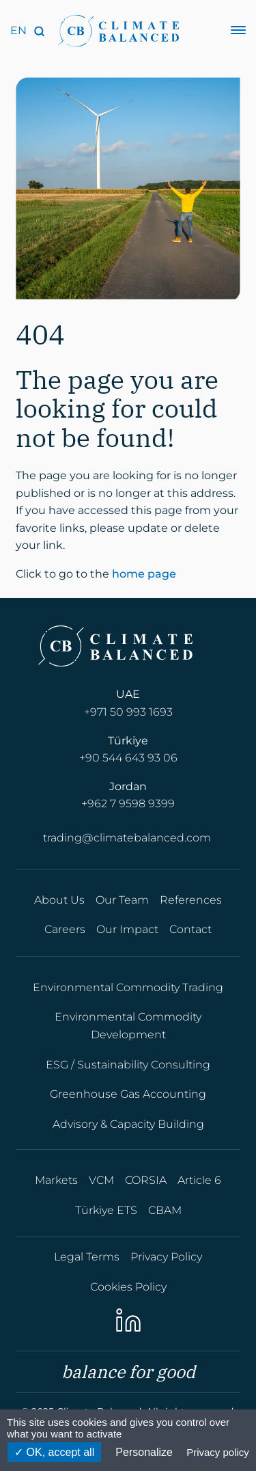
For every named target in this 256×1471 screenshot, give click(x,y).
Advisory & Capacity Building (128, 1124)
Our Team (122, 899)
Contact (190, 929)
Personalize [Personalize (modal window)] (144, 1452)
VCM (101, 1180)
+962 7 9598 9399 (128, 803)
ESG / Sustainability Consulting (128, 1064)
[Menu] (238, 31)
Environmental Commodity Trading (128, 987)
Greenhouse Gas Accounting (128, 1094)
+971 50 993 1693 (128, 711)
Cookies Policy (128, 1286)
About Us (59, 899)
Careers (64, 929)
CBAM (165, 1210)
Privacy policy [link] (217, 1452)
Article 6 (199, 1180)
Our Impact (127, 929)
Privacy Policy (166, 1256)
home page (144, 575)
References (191, 899)
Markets (56, 1180)
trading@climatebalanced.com (127, 837)
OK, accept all (54, 1452)
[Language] (18, 31)
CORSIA (146, 1180)
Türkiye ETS (106, 1210)
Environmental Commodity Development (128, 1025)
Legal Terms (86, 1256)
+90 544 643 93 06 (128, 757)
